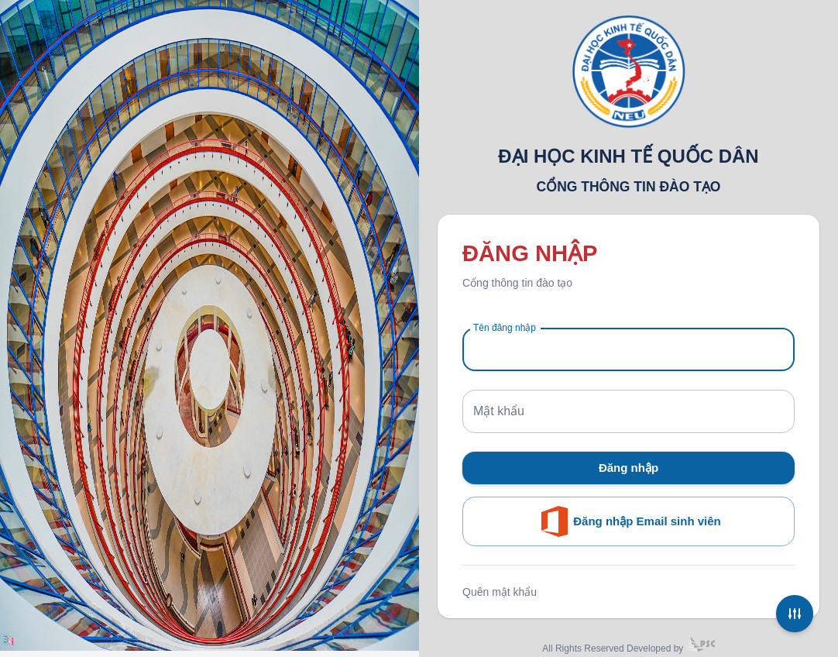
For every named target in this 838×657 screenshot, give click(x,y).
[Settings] (794, 613)
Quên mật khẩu (499, 592)
